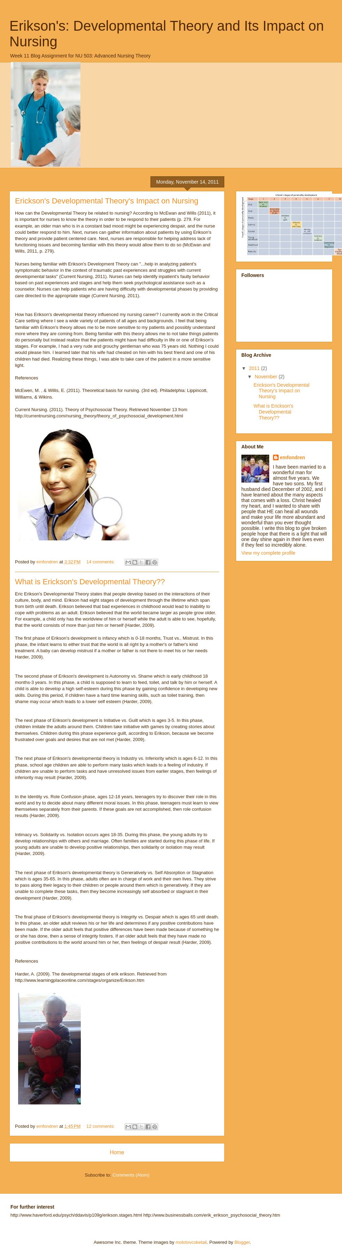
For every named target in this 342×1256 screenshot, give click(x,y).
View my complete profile (268, 553)
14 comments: (101, 561)
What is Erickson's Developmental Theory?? (90, 581)
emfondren (292, 457)
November (266, 376)
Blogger (242, 1242)
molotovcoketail (191, 1242)
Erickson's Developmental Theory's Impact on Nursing (106, 201)
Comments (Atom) (130, 1175)
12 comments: (101, 1126)
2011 (255, 368)
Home (117, 1152)
